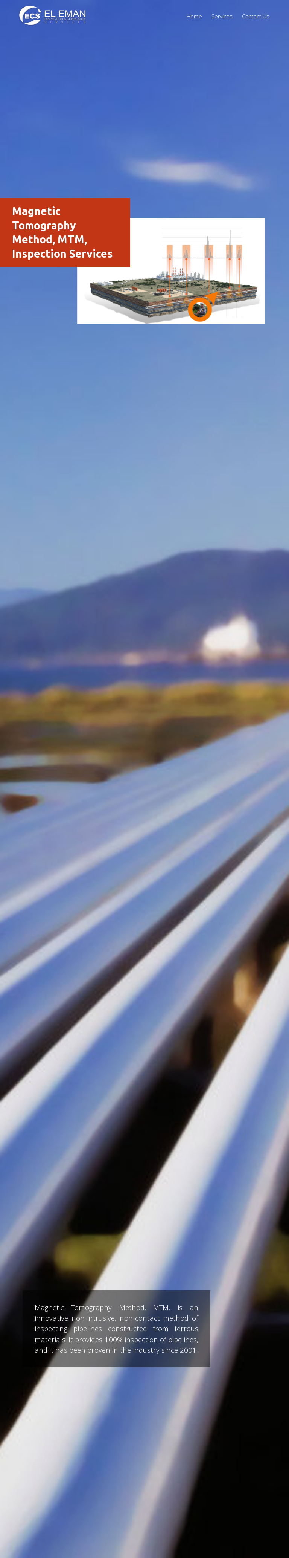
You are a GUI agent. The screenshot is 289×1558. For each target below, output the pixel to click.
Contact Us (255, 16)
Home (194, 16)
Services (222, 16)
